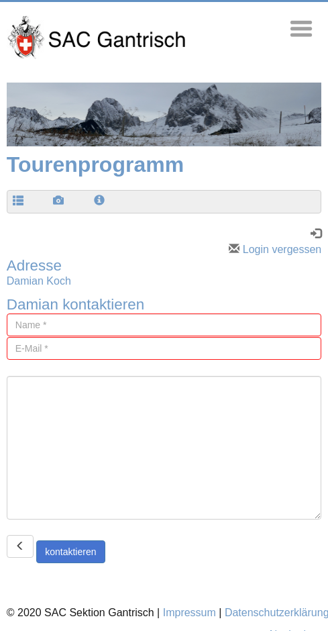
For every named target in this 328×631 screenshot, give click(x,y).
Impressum (189, 612)
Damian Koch (39, 281)
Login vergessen (275, 249)
